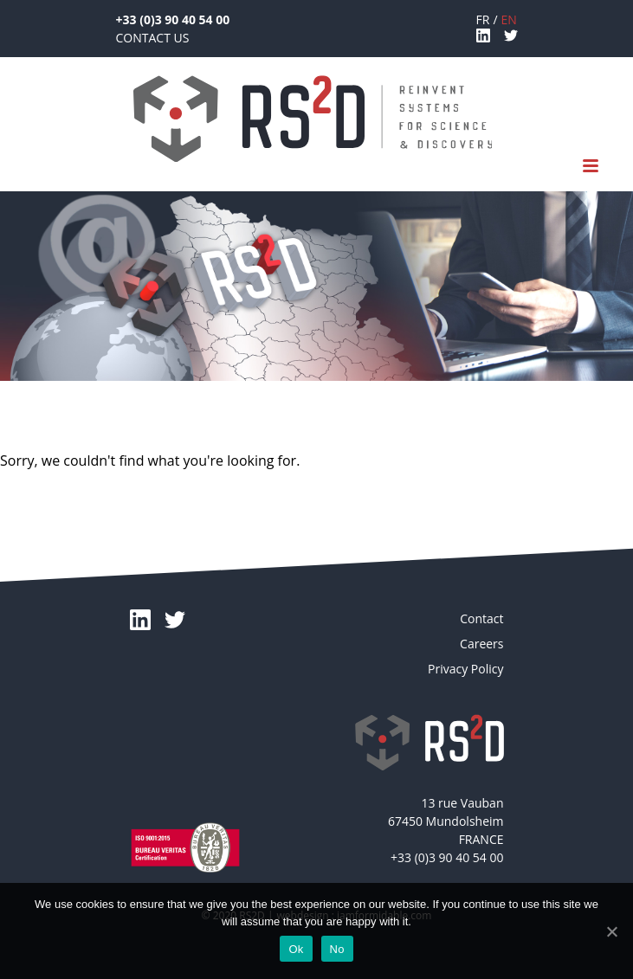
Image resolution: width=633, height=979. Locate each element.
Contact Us (153, 37)
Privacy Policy (465, 668)
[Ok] (611, 931)
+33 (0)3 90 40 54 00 (173, 19)
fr (483, 19)
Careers (481, 643)
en (509, 19)
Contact (481, 618)
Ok (295, 949)
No (337, 949)
